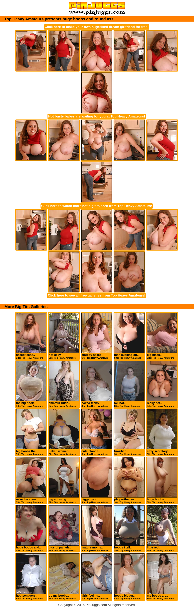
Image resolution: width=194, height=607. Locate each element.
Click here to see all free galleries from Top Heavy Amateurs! (96, 295)
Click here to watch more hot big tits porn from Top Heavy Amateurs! (96, 206)
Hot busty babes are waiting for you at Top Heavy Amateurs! (96, 116)
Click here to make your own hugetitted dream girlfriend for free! (96, 27)
